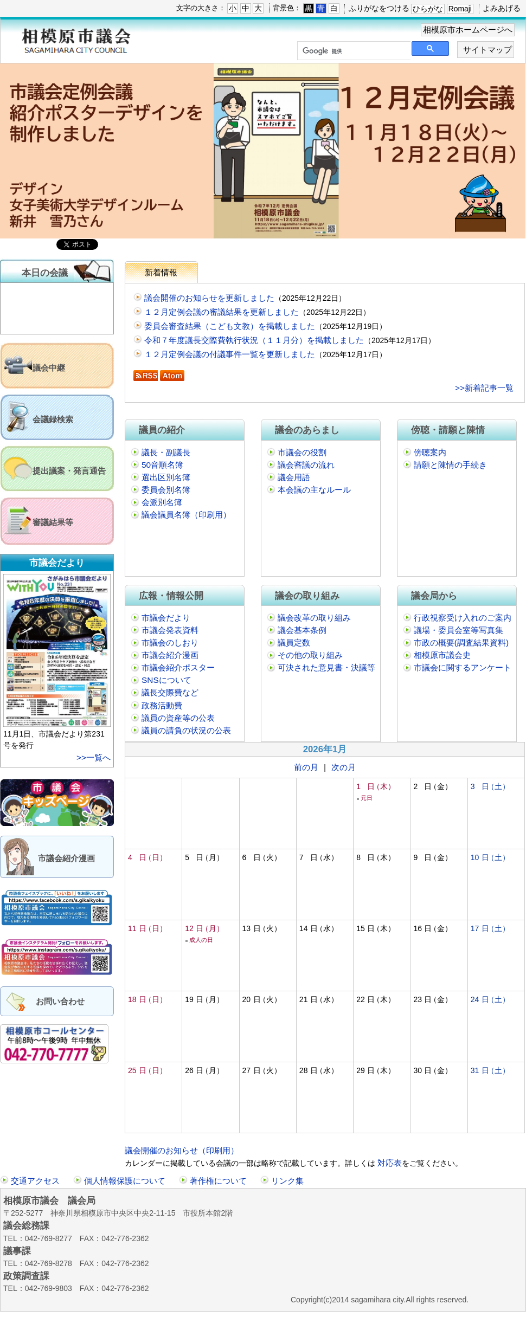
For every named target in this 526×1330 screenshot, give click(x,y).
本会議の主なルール (314, 489)
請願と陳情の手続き (450, 464)
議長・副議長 (166, 452)
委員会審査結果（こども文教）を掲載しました (229, 326)
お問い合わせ (60, 1001)
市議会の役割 (302, 452)
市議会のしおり (170, 642)
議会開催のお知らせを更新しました (209, 297)
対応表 (388, 1162)
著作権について (218, 1180)
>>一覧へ (93, 757)
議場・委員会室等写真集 (458, 630)
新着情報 (161, 272)
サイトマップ (487, 49)
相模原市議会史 (442, 655)
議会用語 (294, 477)
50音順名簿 (162, 464)
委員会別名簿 (166, 489)
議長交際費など (170, 692)
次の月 (343, 767)
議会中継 (49, 367)
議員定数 (294, 642)
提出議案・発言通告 (69, 470)
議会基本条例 (302, 630)
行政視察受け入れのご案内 (462, 617)
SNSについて (166, 680)
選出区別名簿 (166, 477)
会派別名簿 (162, 502)
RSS (145, 375)
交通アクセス (35, 1180)
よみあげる (502, 8)
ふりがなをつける (379, 8)
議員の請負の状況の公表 (186, 730)
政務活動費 (162, 705)
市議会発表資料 (170, 630)
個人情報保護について (124, 1180)
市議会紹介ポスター (178, 667)
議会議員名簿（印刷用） (186, 514)
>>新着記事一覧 (484, 387)
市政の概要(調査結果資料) (461, 642)
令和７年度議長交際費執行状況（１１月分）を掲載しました (254, 340)
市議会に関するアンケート (462, 667)
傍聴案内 (430, 452)
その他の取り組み (310, 655)
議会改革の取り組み (314, 617)
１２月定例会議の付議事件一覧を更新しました (229, 354)
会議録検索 (53, 419)
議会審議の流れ (306, 464)
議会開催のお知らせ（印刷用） (182, 1150)
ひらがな (428, 8)
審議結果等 (53, 522)
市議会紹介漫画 (66, 858)
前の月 (306, 767)
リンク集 (287, 1180)
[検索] (353, 51)
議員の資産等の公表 (178, 717)
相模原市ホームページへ (467, 29)
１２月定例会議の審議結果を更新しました (221, 312)
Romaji (460, 8)
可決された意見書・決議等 (326, 667)
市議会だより (166, 617)
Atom (172, 375)
